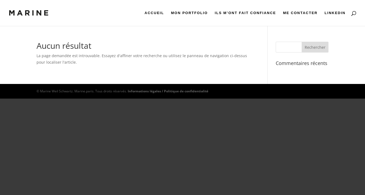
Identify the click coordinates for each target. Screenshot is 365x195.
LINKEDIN (335, 13)
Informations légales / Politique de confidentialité (168, 91)
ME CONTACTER (300, 13)
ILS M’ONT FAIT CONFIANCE (245, 13)
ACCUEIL (154, 13)
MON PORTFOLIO (189, 13)
